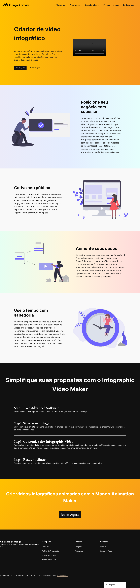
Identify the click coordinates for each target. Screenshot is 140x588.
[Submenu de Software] (80, 5)
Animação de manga (10, 541)
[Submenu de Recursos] (99, 5)
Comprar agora (35, 67)
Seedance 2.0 (62, 575)
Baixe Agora (20, 67)
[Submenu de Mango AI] (65, 5)
